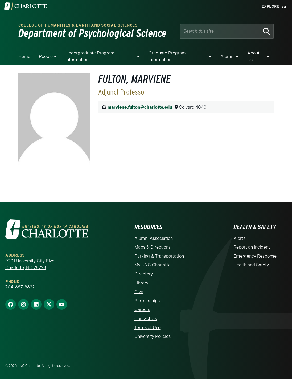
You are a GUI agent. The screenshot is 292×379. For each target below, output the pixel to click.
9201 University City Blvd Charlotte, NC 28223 (30, 264)
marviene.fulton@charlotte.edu (140, 107)
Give (138, 291)
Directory (143, 273)
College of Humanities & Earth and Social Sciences (78, 25)
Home (24, 56)
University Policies (152, 336)
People (46, 56)
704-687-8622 (20, 286)
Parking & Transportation (159, 256)
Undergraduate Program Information (89, 56)
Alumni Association (153, 238)
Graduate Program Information (167, 56)
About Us (253, 56)
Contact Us (145, 318)
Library (141, 283)
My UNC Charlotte (152, 264)
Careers (142, 309)
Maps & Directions (152, 247)
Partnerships (147, 300)
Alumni (227, 56)
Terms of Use (147, 327)
